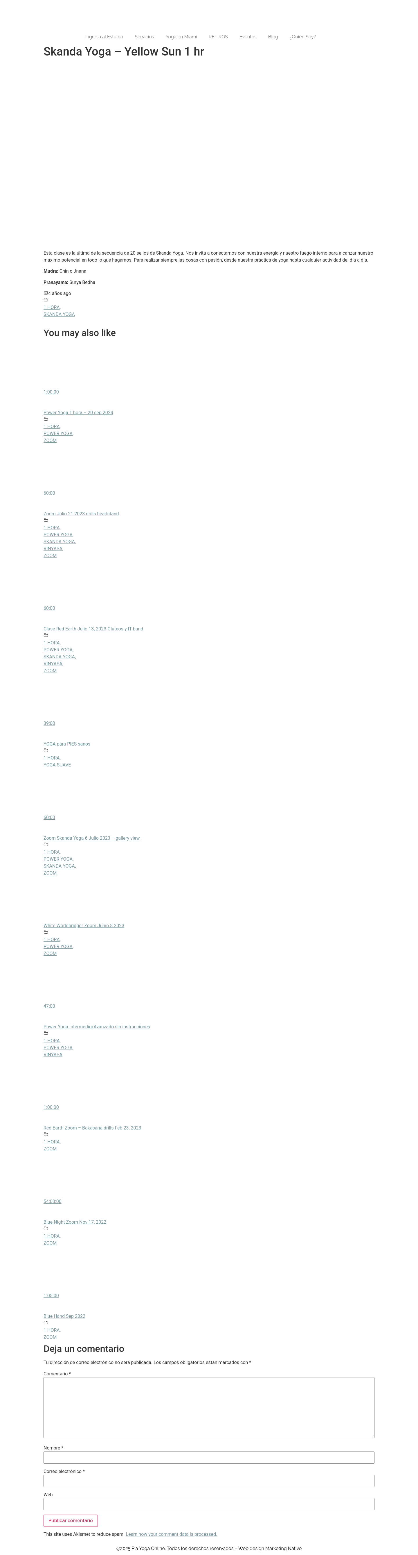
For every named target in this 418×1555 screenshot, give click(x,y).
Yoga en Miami (181, 37)
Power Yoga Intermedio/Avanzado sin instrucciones (97, 1026)
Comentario (57, 1374)
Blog (273, 37)
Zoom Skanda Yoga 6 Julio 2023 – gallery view (92, 838)
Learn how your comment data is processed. (171, 1534)
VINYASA (53, 548)
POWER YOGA (58, 433)
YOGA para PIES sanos (67, 744)
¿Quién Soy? (303, 37)
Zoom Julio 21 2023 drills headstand (81, 513)
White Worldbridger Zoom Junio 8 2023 (84, 925)
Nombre (53, 1448)
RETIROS (218, 37)
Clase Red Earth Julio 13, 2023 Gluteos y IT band (93, 629)
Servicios (144, 37)
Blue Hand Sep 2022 (64, 1316)
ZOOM (50, 440)
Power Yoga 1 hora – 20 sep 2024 (78, 412)
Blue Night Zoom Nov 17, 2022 (75, 1222)
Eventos (248, 37)
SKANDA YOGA (59, 314)
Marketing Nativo (283, 1548)
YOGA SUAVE (57, 765)
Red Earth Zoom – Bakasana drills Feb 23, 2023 (92, 1128)
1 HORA (52, 307)
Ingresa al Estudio (104, 37)
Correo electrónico (64, 1471)
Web (48, 1495)
